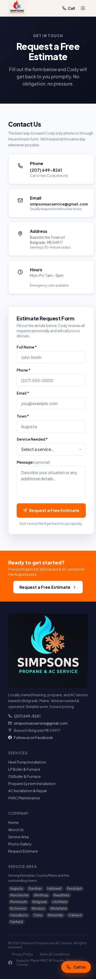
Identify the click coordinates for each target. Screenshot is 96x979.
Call (68, 8)
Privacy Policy (22, 954)
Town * (23, 416)
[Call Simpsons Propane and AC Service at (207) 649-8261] (76, 967)
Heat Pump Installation (27, 762)
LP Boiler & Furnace (24, 769)
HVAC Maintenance (24, 798)
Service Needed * (32, 439)
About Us (16, 829)
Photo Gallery (20, 844)
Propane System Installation (32, 783)
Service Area (18, 836)
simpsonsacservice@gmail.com (38, 723)
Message (33, 462)
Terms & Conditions (55, 954)
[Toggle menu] (83, 8)
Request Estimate (23, 851)
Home (13, 822)
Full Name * (27, 347)
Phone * (23, 370)
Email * (23, 393)
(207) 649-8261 (24, 716)
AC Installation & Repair (27, 790)
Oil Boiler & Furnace (24, 776)
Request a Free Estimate (51, 510)
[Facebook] (10, 963)
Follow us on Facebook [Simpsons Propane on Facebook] (30, 737)
